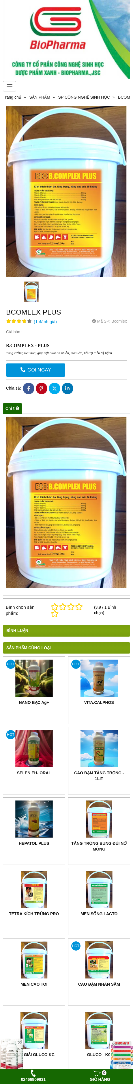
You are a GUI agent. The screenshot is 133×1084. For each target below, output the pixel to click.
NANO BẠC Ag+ (34, 702)
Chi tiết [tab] (12, 408)
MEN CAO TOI (33, 984)
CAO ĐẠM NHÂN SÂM (99, 984)
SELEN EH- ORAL (34, 773)
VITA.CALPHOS (99, 702)
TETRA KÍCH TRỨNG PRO (34, 913)
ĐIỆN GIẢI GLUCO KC (34, 1054)
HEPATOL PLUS (34, 843)
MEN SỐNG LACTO (98, 913)
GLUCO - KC (99, 1054)
